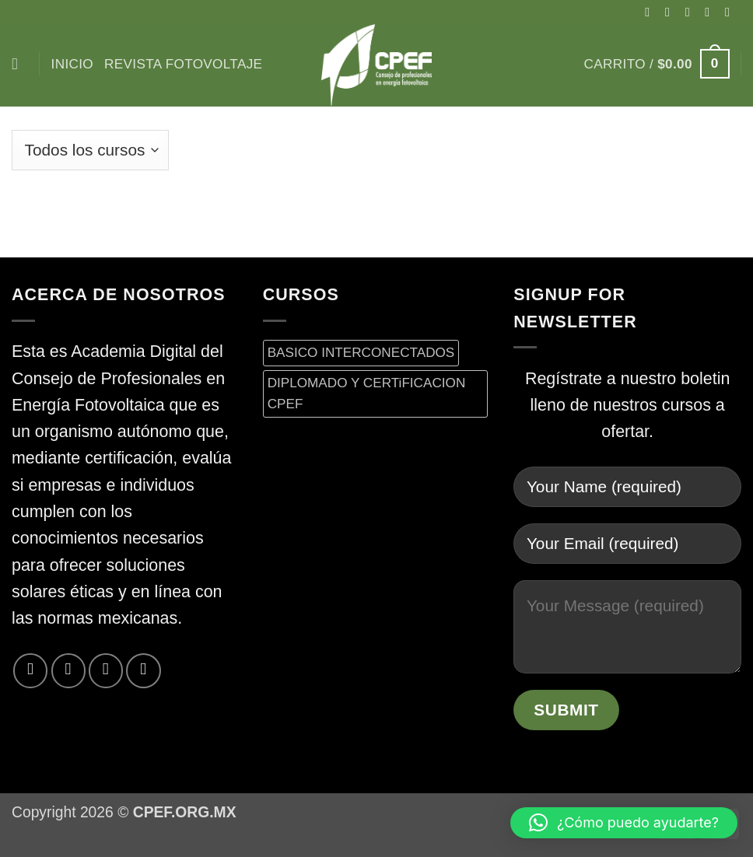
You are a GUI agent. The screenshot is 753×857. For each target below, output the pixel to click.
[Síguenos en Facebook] (651, 12)
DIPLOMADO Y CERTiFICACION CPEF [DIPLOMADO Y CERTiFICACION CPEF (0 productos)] (367, 393)
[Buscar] (20, 64)
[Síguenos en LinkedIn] (143, 670)
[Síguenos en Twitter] (711, 12)
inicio (72, 64)
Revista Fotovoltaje (183, 64)
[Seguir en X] (691, 12)
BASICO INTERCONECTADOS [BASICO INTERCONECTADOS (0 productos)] (361, 352)
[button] (657, 63)
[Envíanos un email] (731, 12)
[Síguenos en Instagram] (671, 12)
